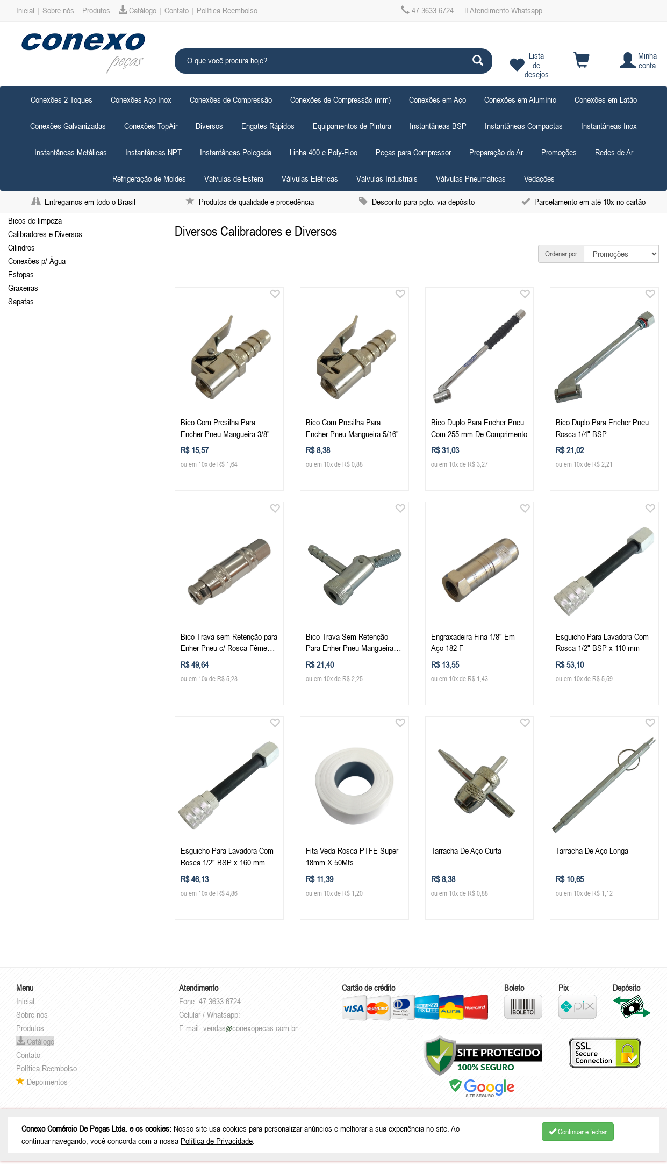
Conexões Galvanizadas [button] (68, 126)
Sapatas (21, 301)
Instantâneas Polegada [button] (235, 152)
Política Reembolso (227, 10)
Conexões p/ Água (37, 261)
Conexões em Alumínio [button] (520, 99)
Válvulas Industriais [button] (387, 178)
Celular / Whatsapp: (209, 1014)
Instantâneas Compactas (524, 126)
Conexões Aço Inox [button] (141, 99)
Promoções (559, 152)
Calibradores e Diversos (45, 234)
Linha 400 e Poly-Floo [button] (323, 152)
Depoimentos (42, 1081)
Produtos (96, 10)
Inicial (25, 10)
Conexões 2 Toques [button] (61, 99)
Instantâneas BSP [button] (438, 126)
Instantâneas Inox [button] (609, 126)
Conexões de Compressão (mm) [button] (340, 99)
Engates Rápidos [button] (268, 126)
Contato (176, 10)
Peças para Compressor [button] (413, 152)
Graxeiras (23, 287)
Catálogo (137, 10)
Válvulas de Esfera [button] (233, 178)
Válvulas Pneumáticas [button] (471, 178)
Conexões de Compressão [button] (231, 99)
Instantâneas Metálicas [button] (70, 152)
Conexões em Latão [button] (606, 99)
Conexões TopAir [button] (150, 126)
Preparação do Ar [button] (496, 152)
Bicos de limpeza (35, 220)
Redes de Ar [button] (614, 152)
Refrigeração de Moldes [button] (149, 178)
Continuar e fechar (578, 1131)
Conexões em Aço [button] (437, 99)
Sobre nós (58, 10)
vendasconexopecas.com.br (250, 1028)
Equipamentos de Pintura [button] (352, 126)
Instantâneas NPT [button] (153, 152)
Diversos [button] (209, 126)
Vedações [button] (539, 178)
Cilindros (21, 247)
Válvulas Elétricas (310, 178)
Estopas (21, 274)
